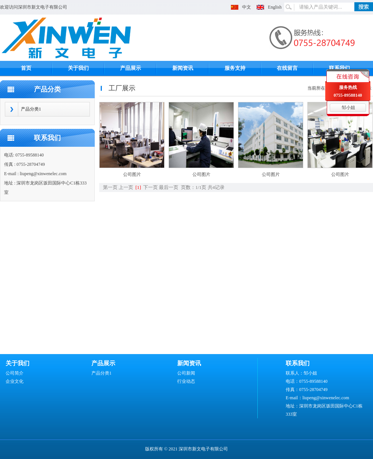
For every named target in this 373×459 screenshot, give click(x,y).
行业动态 (186, 381)
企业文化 (14, 381)
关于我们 (78, 68)
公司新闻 (186, 373)
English (275, 7)
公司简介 (14, 373)
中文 (246, 7)
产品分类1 (31, 109)
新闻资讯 (182, 68)
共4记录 (216, 187)
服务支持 (235, 68)
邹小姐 (348, 107)
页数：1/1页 (194, 187)
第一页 (110, 187)
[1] (138, 187)
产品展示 (130, 68)
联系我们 (339, 68)
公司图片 (132, 174)
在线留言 (287, 68)
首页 (26, 68)
